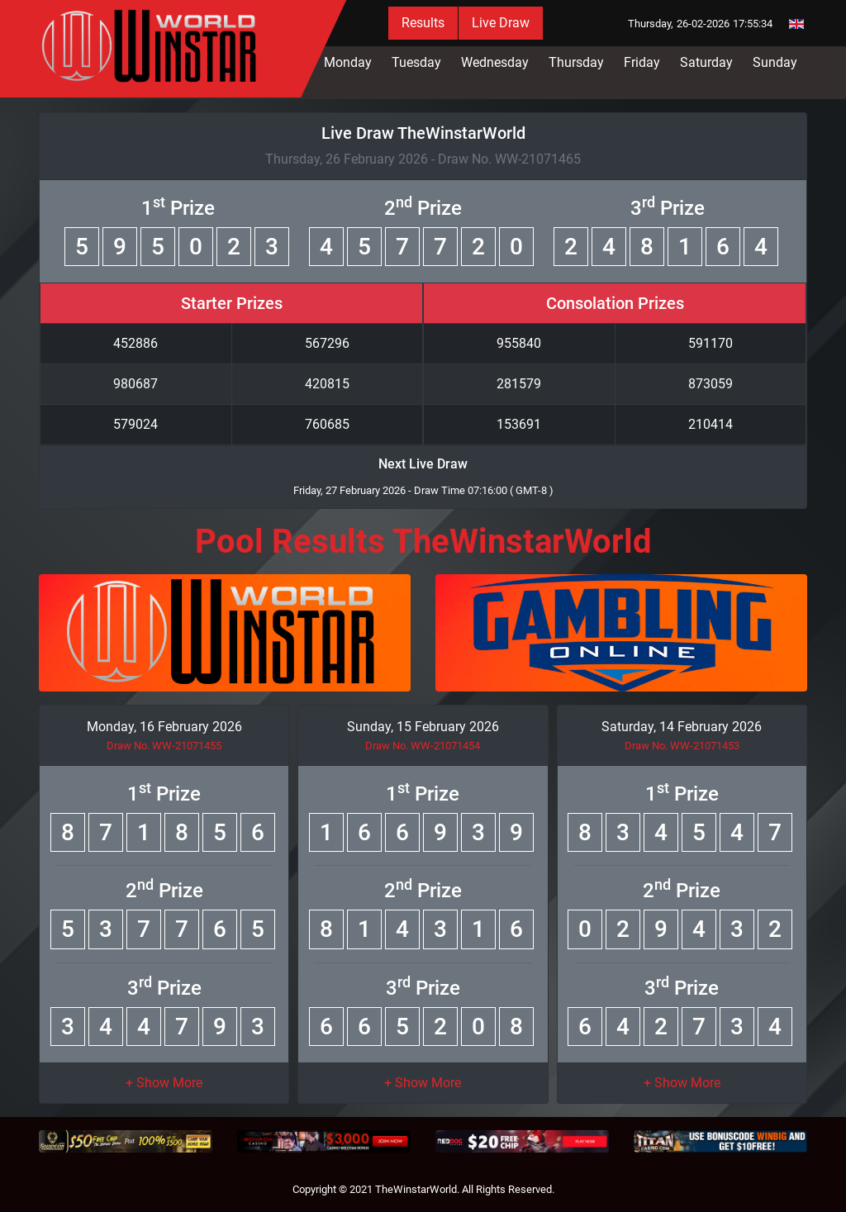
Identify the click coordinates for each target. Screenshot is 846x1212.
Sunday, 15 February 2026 (423, 726)
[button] (164, 1083)
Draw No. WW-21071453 (682, 745)
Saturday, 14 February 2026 (681, 726)
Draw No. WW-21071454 (422, 745)
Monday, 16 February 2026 (164, 726)
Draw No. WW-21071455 (164, 745)
